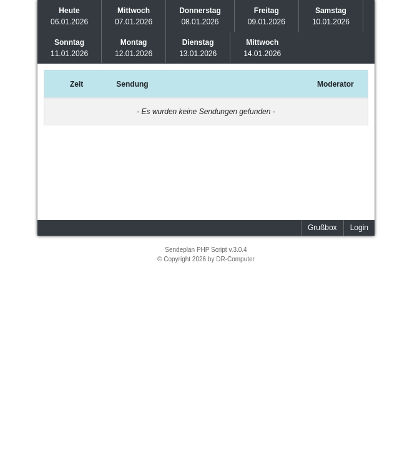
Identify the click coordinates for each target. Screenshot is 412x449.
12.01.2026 (133, 48)
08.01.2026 (200, 16)
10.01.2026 (331, 16)
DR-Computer (235, 259)
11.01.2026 (69, 48)
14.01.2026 (262, 48)
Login (359, 227)
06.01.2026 (69, 16)
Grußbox (322, 227)
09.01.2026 (266, 16)
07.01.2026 (133, 16)
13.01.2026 (198, 48)
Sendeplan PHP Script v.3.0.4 (206, 249)
